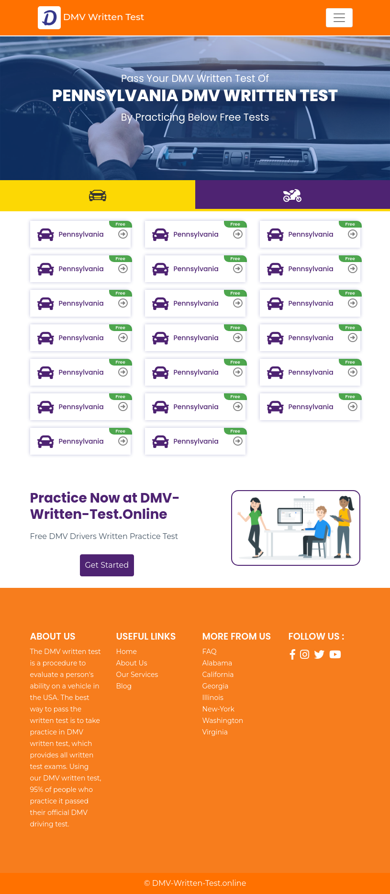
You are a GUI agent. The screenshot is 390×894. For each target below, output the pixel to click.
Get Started (107, 565)
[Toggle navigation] (339, 17)
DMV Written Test (91, 17)
